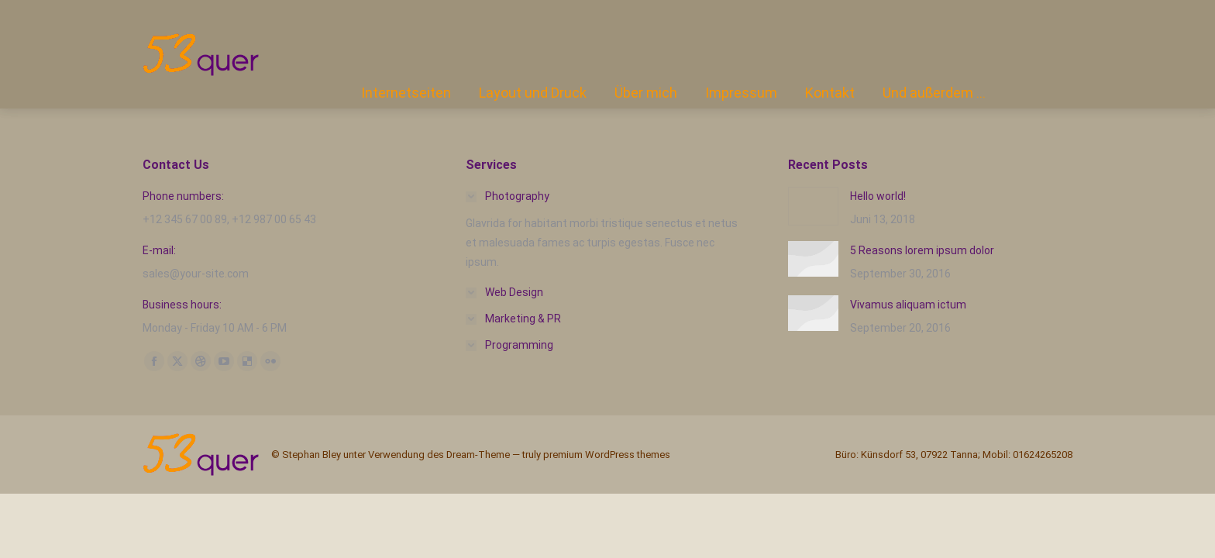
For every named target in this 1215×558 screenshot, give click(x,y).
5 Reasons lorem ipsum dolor (922, 250)
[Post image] (813, 206)
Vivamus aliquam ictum (908, 304)
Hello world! (878, 196)
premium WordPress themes (606, 454)
